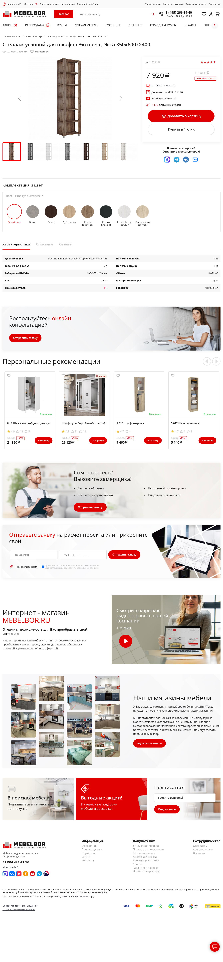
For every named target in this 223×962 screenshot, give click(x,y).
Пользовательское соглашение (18, 911)
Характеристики (16, 246)
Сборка (137, 866)
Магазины (30, 4)
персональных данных (86, 569)
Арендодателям (203, 851)
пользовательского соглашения (82, 567)
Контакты (88, 862)
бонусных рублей (166, 104)
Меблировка (68, 4)
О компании (89, 848)
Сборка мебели (153, 4)
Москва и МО (14, 3)
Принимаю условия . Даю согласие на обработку (72, 568)
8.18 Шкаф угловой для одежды (28, 425)
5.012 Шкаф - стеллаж (185, 425)
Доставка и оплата (49, 4)
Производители (92, 851)
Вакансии (199, 855)
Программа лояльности (148, 851)
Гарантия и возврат (196, 4)
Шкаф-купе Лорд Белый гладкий (84, 425)
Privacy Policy (60, 898)
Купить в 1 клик (181, 130)
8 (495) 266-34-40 (176, 12)
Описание (44, 246)
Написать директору (146, 873)
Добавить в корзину (181, 116)
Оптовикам (215, 4)
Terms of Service (80, 898)
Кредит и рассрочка (173, 4)
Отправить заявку (25, 339)
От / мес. (161, 85)
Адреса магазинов (149, 745)
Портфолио (89, 855)
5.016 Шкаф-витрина (130, 425)
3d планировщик (144, 855)
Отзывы (65, 246)
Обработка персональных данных (20, 907)
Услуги (86, 859)
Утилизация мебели (146, 848)
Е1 (105, 289)
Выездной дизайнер (87, 4)
